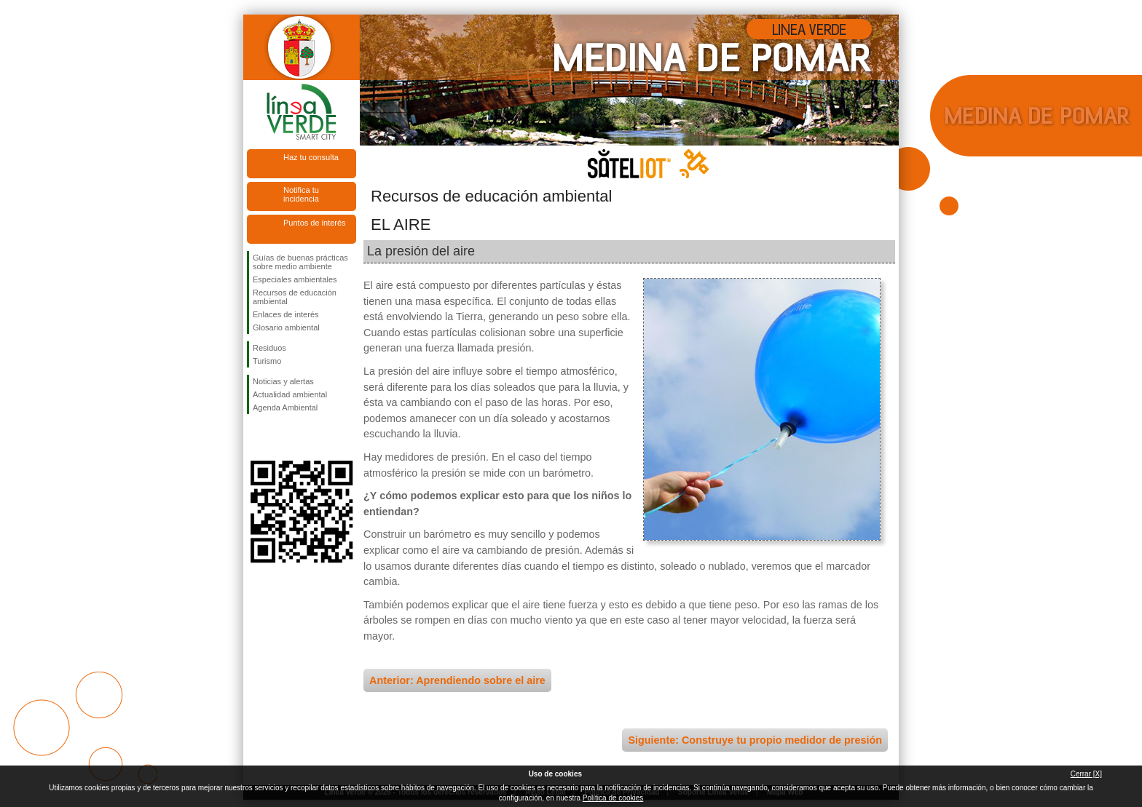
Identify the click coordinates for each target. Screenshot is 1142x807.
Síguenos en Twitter (279, 437)
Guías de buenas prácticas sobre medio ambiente (300, 262)
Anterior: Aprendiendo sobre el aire (457, 680)
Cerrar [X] (1086, 774)
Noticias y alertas (283, 381)
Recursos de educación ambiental (294, 297)
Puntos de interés (314, 222)
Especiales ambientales (295, 279)
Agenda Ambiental (285, 407)
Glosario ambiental (286, 327)
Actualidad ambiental (290, 394)
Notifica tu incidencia (301, 194)
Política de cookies (613, 798)
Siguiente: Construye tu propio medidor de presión (755, 740)
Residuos (269, 347)
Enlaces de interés (286, 314)
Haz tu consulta (311, 157)
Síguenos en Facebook (255, 437)
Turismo (267, 361)
